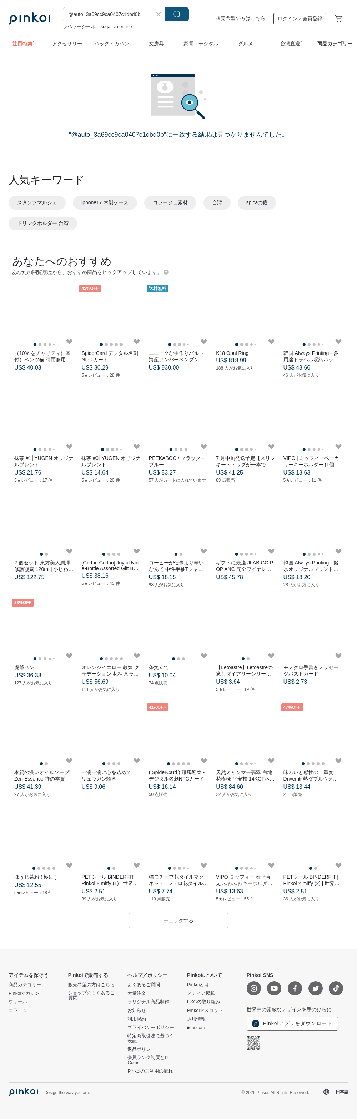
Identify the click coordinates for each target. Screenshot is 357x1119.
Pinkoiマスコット (205, 1010)
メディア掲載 (201, 993)
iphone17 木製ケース (105, 202)
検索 (176, 14)
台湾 (217, 202)
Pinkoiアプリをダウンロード (292, 1023)
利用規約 (136, 1019)
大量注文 (136, 993)
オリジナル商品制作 (148, 1001)
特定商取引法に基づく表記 (150, 1038)
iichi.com (196, 1027)
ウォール (18, 1001)
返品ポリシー (141, 1049)
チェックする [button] (178, 920)
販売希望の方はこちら (241, 18)
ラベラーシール (79, 26)
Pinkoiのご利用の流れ (149, 1071)
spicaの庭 (257, 202)
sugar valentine (116, 26)
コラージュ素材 (170, 202)
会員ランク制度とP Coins (147, 1060)
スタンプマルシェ (37, 202)
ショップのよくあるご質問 (91, 995)
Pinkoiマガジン (24, 993)
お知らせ (136, 1010)
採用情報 (196, 1019)
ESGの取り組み (203, 1001)
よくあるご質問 (143, 984)
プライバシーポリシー (150, 1027)
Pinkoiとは (198, 984)
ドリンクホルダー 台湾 (43, 223)
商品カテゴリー (25, 984)
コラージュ (20, 1010)
